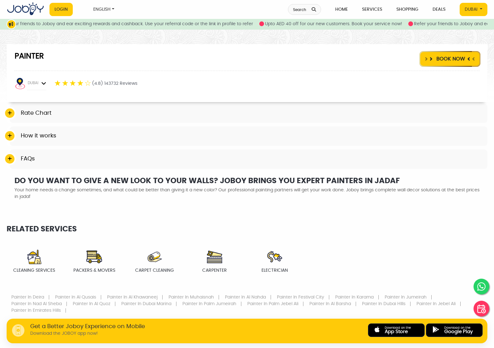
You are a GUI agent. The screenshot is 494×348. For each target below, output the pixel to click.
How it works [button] (38, 136)
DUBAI (472, 9)
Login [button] (61, 9)
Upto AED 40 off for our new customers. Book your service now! (342, 24)
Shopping (407, 9)
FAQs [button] (28, 159)
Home (341, 9)
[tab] (248, 113)
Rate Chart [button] (36, 113)
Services (372, 9)
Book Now (450, 59)
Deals (439, 9)
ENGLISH (102, 9)
